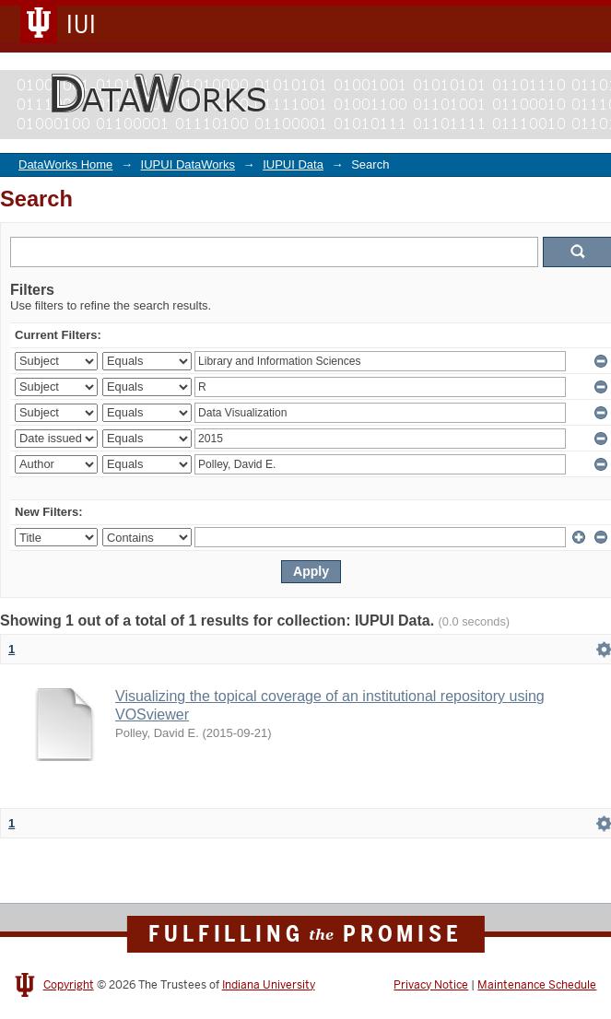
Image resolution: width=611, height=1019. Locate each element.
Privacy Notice (431, 985)
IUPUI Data (293, 164)
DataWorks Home (65, 164)
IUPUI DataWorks (188, 164)
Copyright (68, 985)
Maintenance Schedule (536, 985)
